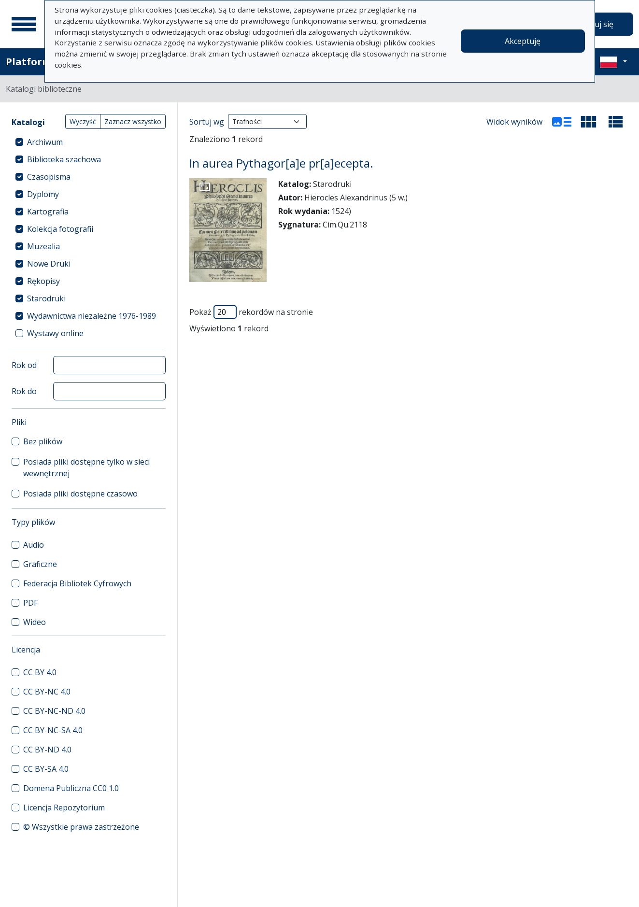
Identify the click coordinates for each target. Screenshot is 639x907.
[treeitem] (89, 142)
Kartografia (48, 211)
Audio (33, 544)
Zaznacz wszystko (132, 121)
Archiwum (45, 142)
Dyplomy (43, 194)
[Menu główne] (24, 24)
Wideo (34, 622)
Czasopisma (49, 176)
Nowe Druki (49, 263)
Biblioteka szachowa (64, 159)
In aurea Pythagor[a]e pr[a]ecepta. (281, 163)
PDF (30, 602)
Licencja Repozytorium (64, 807)
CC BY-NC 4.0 (47, 691)
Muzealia (43, 246)
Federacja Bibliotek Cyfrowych (77, 583)
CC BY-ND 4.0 (47, 749)
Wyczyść (83, 121)
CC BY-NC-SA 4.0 (53, 730)
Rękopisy (43, 281)
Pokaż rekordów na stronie (251, 312)
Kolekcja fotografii (60, 229)
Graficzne (40, 564)
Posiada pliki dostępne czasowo (80, 493)
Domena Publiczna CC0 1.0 (71, 788)
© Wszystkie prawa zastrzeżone (81, 827)
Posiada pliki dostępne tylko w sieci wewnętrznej (86, 467)
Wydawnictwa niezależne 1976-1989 (91, 316)
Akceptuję (522, 41)
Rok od (24, 365)
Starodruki (46, 298)
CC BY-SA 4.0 (46, 769)
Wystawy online (55, 333)
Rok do (24, 391)
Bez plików (42, 441)
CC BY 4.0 (40, 672)
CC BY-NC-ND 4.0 (54, 711)
